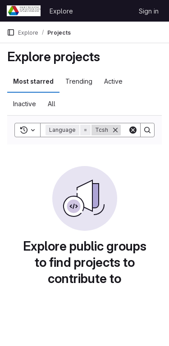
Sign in (149, 11)
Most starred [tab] (33, 81)
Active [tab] (113, 81)
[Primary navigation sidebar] (11, 32)
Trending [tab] (78, 81)
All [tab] (51, 104)
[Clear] (133, 130)
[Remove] (115, 130)
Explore (61, 11)
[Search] (147, 130)
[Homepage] (23, 11)
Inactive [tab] (24, 104)
